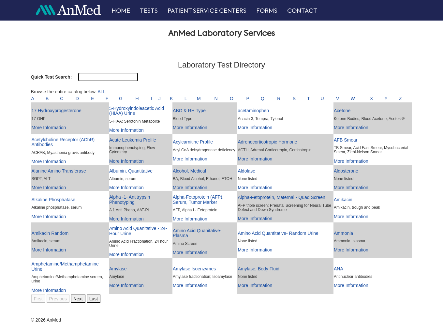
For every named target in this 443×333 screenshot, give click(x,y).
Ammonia (343, 233)
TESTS (149, 11)
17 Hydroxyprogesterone (56, 110)
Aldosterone (346, 171)
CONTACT (302, 11)
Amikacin (343, 199)
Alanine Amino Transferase (59, 171)
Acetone (342, 110)
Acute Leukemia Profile (132, 140)
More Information (49, 127)
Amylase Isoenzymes (194, 268)
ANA (338, 268)
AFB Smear (345, 140)
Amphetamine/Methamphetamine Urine (65, 266)
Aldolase (246, 171)
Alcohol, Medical (189, 171)
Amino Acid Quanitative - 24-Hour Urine (138, 231)
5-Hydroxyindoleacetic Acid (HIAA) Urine (136, 111)
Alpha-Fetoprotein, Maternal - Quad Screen (281, 197)
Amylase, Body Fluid (258, 268)
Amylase (118, 268)
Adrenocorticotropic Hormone (267, 141)
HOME (120, 11)
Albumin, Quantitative (131, 171)
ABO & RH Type (189, 110)
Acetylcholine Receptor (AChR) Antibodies (63, 142)
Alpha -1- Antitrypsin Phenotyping (129, 199)
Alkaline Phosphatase (54, 199)
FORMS (266, 11)
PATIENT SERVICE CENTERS (207, 11)
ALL (101, 91)
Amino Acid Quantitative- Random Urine (278, 233)
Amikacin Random (50, 233)
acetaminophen (253, 110)
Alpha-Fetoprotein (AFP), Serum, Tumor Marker (198, 199)
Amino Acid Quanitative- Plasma (197, 233)
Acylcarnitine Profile (193, 141)
